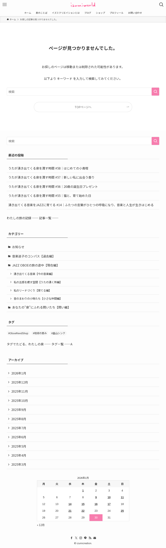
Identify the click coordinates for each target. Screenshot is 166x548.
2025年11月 (19, 391)
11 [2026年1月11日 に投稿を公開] (122, 497)
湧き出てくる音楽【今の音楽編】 (34, 274)
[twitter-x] (76, 538)
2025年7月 (18, 428)
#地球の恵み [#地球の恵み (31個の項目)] (40, 333)
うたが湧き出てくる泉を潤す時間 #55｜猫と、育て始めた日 (49, 195)
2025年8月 (18, 418)
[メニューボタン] (4, 4)
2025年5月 (18, 446)
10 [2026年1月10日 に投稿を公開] (109, 497)
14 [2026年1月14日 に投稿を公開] (70, 504)
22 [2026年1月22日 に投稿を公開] (83, 510)
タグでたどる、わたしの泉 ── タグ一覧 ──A (39, 344)
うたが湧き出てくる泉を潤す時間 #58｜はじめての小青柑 (48, 168)
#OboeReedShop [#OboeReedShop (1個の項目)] (18, 333)
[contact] (94, 538)
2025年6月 (18, 437)
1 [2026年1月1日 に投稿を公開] (83, 490)
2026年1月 (18, 373)
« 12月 (41, 525)
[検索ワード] (83, 92)
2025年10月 (19, 400)
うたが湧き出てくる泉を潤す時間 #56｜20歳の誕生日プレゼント (53, 186)
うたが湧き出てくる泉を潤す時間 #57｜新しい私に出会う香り (51, 177)
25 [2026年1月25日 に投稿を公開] (122, 510)
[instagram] (81, 538)
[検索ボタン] (161, 4)
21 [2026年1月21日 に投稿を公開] (70, 510)
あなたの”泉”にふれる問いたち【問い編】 (41, 307)
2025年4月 (18, 455)
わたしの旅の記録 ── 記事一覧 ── (32, 218)
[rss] (90, 538)
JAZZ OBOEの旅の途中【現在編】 (35, 265)
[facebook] (71, 538)
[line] (85, 538)
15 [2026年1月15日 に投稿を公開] (83, 504)
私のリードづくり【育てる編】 (32, 290)
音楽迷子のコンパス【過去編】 (33, 256)
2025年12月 (19, 382)
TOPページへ (83, 107)
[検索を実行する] (155, 92)
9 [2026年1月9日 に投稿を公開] (96, 497)
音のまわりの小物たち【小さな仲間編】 (38, 298)
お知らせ (18, 246)
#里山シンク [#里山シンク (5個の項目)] (58, 333)
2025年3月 (18, 464)
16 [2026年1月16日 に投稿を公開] (96, 504)
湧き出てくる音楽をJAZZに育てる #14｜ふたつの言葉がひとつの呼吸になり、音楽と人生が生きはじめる (81, 204)
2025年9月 (18, 409)
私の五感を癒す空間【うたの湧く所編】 (38, 282)
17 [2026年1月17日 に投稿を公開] (109, 504)
